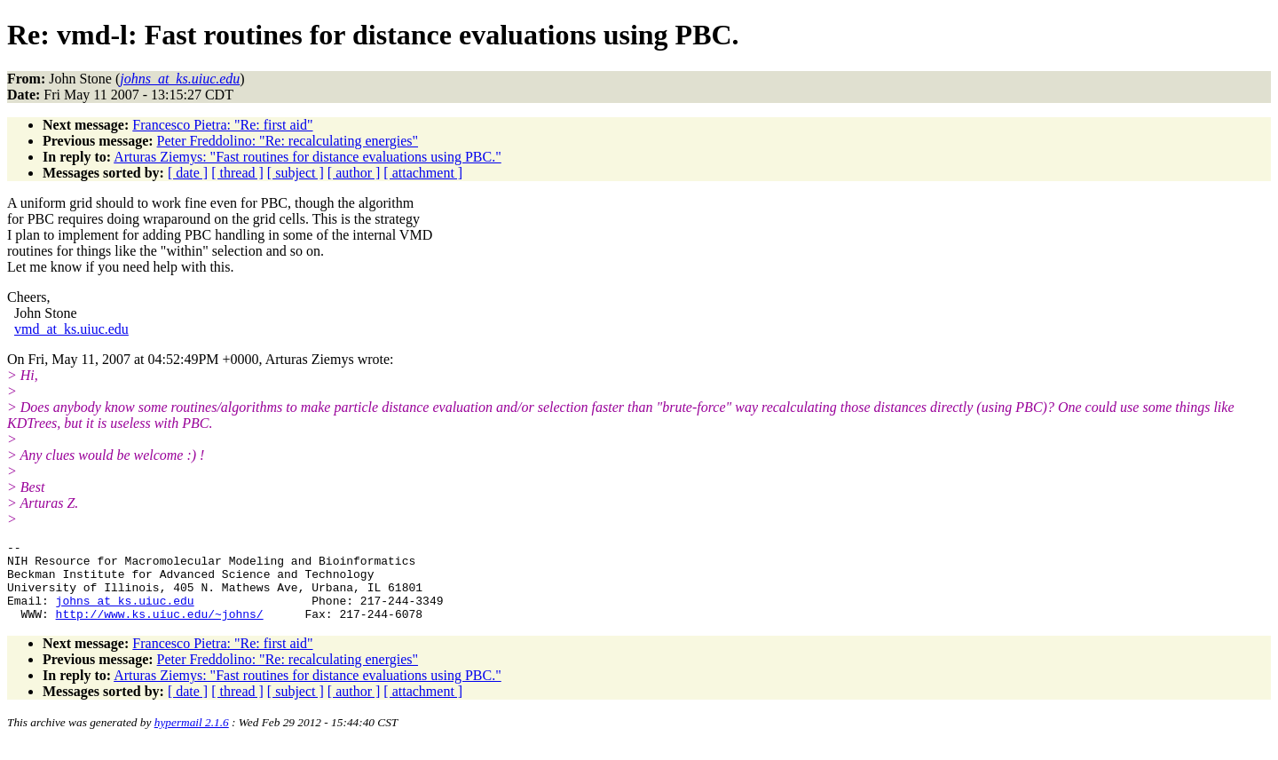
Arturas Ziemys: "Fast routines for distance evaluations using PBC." (307, 156)
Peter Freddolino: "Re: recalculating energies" (287, 140)
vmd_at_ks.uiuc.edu (71, 328)
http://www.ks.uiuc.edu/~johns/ (160, 629)
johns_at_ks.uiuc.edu (125, 613)
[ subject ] (295, 172)
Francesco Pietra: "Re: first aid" (222, 124)
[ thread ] (237, 172)
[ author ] (354, 172)
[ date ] (188, 172)
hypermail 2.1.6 (191, 738)
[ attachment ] (422, 172)
